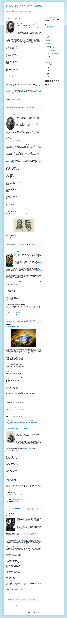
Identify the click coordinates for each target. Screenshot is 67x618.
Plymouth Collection (32, 108)
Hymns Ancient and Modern (27, 448)
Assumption (38, 349)
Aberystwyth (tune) (11, 509)
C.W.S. (54, 17)
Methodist (30, 245)
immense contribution (9, 94)
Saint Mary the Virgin (12, 327)
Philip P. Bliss (21, 159)
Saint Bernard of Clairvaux (14, 252)
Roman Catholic (23, 321)
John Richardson (17, 321)
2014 (47, 67)
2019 (47, 34)
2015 (47, 65)
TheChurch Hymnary (21, 583)
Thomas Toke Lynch (14, 484)
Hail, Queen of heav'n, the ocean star (19, 414)
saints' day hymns (28, 422)
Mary (25, 422)
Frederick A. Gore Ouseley (18, 494)
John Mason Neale (13, 588)
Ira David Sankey (11, 115)
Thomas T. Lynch (9, 510)
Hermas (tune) (22, 422)
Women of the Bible (9, 423)
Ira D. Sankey (26, 245)
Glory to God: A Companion (29, 351)
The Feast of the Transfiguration (18, 593)
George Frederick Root (13, 18)
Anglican (10, 422)
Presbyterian (37, 108)
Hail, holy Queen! (16, 404)
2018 (47, 36)
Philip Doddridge (37, 162)
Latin (21, 600)
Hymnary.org (26, 40)
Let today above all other (16, 411)
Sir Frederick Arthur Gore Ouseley (16, 428)
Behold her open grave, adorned (18, 416)
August (48, 46)
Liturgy (47, 30)
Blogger (38, 612)
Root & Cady (32, 32)
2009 (47, 74)
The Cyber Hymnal (49, 26)
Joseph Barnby (15, 492)
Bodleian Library (35, 443)
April (48, 59)
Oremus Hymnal (49, 28)
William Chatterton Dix (24, 350)
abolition (10, 108)
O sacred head (34, 270)
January (48, 64)
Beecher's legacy (32, 93)
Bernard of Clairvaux (17, 254)
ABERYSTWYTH (11, 480)
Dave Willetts (25, 213)
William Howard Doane (28, 159)
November (49, 41)
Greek (10, 600)
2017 (47, 37)
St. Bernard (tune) (28, 321)
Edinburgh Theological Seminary (22, 520)
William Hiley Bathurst (16, 237)
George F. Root (19, 108)
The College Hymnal (9, 281)
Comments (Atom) (14, 605)
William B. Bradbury (33, 91)
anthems (10, 447)
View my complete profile (49, 21)
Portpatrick (28, 522)
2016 (47, 39)
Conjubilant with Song (24, 6)
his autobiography (35, 118)
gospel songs (22, 245)
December (49, 40)
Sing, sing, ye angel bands (16, 407)
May (48, 58)
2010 (47, 73)
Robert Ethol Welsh (25, 263)
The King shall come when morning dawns (32, 537)
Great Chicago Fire (19, 34)
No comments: (23, 244)
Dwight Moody (17, 245)
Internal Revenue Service (32, 141)
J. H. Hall (27, 24)
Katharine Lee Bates (19, 503)
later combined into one (25, 153)
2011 (47, 71)
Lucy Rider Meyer (36, 159)
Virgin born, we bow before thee (18, 409)
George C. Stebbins (12, 160)
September (49, 44)
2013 (47, 68)
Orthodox (28, 600)
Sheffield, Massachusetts (20, 21)
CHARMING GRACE (12, 210)
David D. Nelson (9, 84)
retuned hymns (13, 162)
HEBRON (10, 579)
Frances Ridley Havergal (18, 392)
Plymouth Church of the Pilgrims (13, 93)
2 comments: (23, 107)
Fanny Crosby (16, 159)
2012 (47, 70)
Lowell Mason (24, 600)
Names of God (37, 509)
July (48, 56)
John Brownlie (10, 516)
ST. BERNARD (11, 303)
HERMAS (10, 388)
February (49, 62)
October (48, 43)
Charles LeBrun (35, 396)
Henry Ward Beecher (22, 90)
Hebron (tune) (13, 600)
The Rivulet (37, 484)
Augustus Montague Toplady (27, 163)
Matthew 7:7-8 (13, 541)
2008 (47, 76)
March (48, 61)
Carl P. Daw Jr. (22, 351)
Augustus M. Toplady (12, 245)
